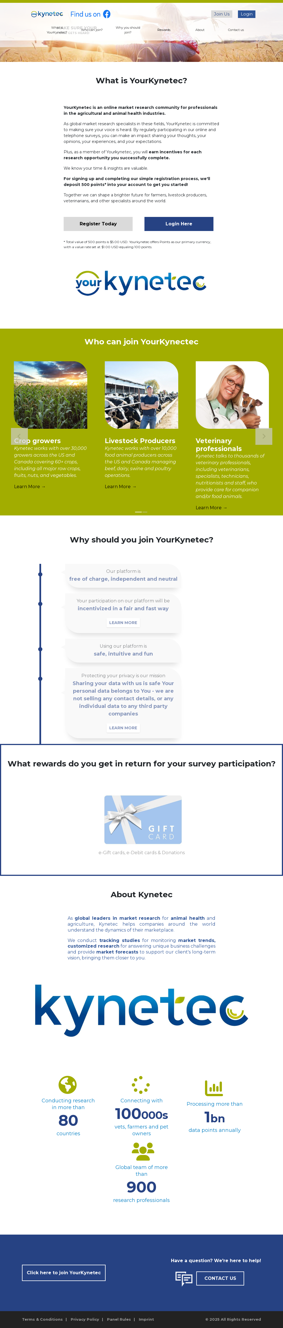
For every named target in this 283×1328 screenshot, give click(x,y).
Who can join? (92, 30)
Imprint (146, 1319)
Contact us (236, 30)
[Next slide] (263, 436)
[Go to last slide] (19, 436)
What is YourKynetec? (57, 30)
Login (247, 14)
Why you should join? (128, 30)
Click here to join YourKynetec (64, 1272)
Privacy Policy (85, 1319)
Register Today (98, 223)
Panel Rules (119, 1319)
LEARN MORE (127, 622)
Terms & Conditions (42, 1319)
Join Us (221, 14)
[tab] (138, 512)
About (199, 30)
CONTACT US (220, 1278)
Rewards (163, 30)
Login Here (179, 223)
